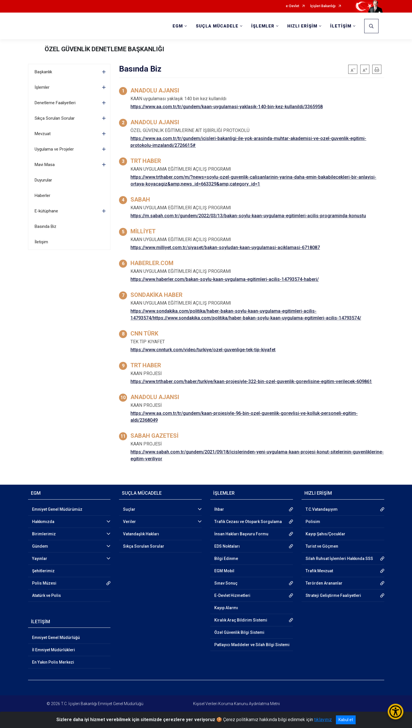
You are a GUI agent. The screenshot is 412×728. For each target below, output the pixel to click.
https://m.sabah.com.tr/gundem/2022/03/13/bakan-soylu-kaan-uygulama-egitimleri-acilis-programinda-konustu (248, 215)
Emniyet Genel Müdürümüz (57, 509)
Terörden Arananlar (324, 583)
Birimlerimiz (44, 534)
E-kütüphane (46, 211)
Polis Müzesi (44, 583)
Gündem (40, 546)
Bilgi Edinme (226, 558)
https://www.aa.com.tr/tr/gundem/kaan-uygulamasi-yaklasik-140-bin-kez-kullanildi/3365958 (226, 106)
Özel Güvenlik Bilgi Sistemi (239, 632)
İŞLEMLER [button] (262, 26)
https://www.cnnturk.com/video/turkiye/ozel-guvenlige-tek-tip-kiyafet (203, 349)
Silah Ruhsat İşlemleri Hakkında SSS (339, 558)
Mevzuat (43, 133)
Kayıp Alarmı (226, 607)
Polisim (313, 521)
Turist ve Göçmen (322, 546)
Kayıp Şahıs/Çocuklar (325, 534)
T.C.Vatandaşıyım (322, 509)
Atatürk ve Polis (46, 595)
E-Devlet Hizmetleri (232, 595)
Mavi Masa (45, 164)
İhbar (219, 509)
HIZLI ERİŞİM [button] (302, 26)
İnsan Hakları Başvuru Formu (241, 534)
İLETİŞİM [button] (340, 26)
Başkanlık (43, 71)
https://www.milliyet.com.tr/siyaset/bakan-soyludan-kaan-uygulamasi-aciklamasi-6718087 (225, 247)
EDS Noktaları (227, 546)
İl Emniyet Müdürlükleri (53, 650)
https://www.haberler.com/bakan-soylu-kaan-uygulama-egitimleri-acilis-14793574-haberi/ (224, 279)
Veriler (129, 521)
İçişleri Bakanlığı (323, 6)
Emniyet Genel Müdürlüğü (56, 637)
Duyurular (43, 180)
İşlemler (42, 87)
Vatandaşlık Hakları (141, 534)
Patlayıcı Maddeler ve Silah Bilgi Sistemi (252, 644)
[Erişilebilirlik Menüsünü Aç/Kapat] (395, 711)
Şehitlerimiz (43, 571)
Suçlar (129, 509)
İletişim (41, 241)
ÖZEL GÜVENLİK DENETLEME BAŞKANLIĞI (104, 49)
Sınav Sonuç (225, 583)
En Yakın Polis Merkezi (53, 662)
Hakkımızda (43, 521)
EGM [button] (178, 26)
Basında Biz (45, 226)
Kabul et (345, 719)
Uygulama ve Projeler (54, 149)
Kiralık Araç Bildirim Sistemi (240, 620)
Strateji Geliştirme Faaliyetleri (333, 595)
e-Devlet (292, 6)
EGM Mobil (224, 571)
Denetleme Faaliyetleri (55, 102)
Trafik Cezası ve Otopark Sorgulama (248, 521)
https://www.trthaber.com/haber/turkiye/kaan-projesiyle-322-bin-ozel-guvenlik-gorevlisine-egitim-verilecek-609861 (251, 381)
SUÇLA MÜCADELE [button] (217, 26)
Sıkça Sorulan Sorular (55, 118)
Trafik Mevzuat (319, 571)
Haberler (42, 195)
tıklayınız (323, 719)
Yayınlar (39, 558)
